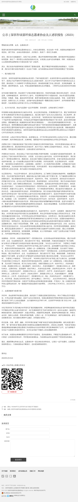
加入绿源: (66, 1)
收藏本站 (73, 1)
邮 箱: (8, 433)
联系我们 (13, 471)
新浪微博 (3, 476)
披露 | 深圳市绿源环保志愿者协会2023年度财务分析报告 (24, 409)
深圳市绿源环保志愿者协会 (15, 490)
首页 (4, 28)
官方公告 (18, 28)
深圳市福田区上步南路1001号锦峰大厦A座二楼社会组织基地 (22, 488)
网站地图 (41, 471)
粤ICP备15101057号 (39, 490)
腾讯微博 (6, 476)
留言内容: (7, 441)
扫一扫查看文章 (12, 392)
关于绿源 (4, 471)
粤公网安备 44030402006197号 (12, 493)
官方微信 (10, 476)
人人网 (14, 476)
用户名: (8, 429)
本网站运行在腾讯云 (19, 495)
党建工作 (32, 471)
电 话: (8, 437)
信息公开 (10, 28)
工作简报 (50, 40)
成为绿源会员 (22, 471)
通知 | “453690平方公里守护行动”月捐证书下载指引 (22, 406)
